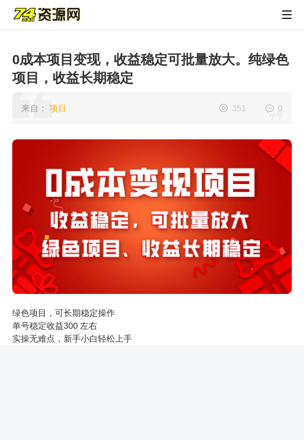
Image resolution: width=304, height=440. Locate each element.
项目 (58, 108)
